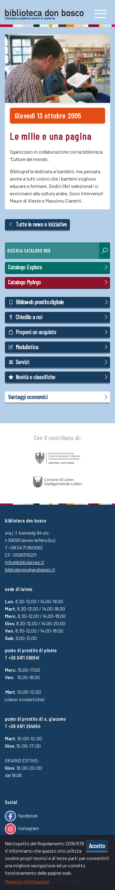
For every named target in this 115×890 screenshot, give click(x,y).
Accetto (97, 845)
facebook (21, 816)
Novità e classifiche (58, 377)
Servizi (58, 362)
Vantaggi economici (58, 397)
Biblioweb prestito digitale (58, 302)
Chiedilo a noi (58, 317)
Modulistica (58, 347)
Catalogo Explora (58, 267)
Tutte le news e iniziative (37, 224)
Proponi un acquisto (58, 332)
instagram (22, 828)
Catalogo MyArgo (58, 282)
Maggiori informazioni (27, 881)
